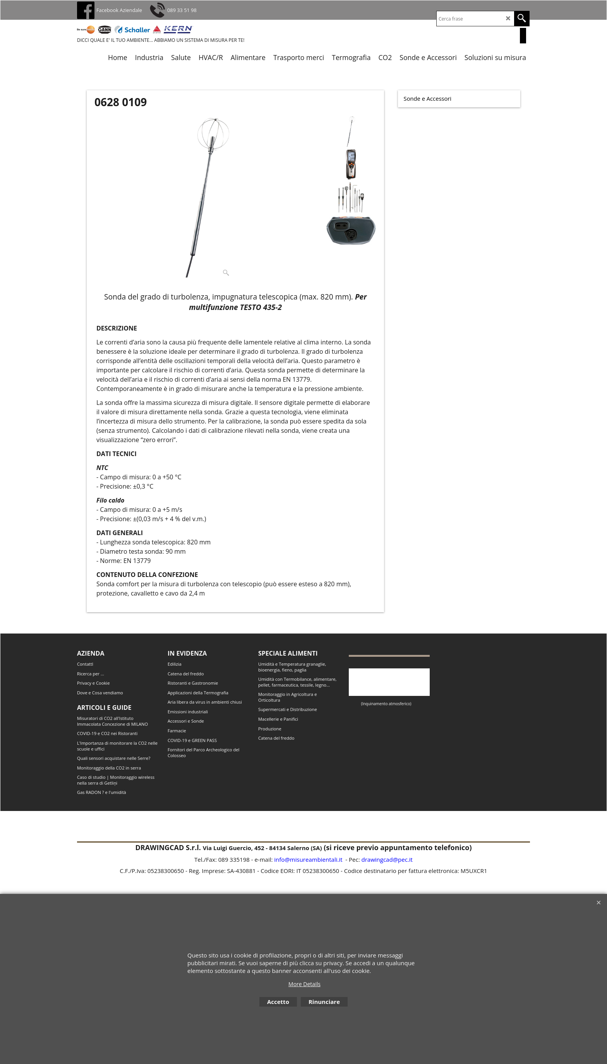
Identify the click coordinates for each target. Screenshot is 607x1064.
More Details (304, 984)
